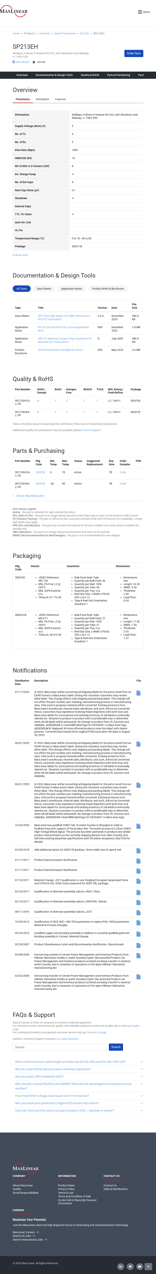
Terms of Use (65, 1192)
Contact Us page (96, 1032)
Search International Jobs (30, 1239)
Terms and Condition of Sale (74, 1196)
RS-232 (84, 33)
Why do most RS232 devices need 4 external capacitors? (79, 1069)
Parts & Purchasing (118, 75)
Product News (66, 1185)
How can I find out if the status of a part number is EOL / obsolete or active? (79, 1110)
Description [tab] (42, 99)
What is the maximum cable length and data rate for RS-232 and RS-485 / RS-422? (79, 1061)
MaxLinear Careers (26, 1232)
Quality (17, 1189)
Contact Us (110, 1185)
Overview (22, 75)
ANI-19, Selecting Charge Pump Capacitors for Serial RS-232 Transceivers (65, 340)
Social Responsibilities (25, 1192)
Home (16, 33)
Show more (20, 254)
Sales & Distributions (116, 1189)
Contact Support (91, 430)
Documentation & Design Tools (54, 75)
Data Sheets (21, 61)
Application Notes (71, 288)
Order (123, 472)
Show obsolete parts (30, 496)
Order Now (134, 53)
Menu (143, 12)
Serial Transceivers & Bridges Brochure (60, 349)
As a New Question (67, 1038)
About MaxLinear (23, 1185)
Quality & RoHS (90, 75)
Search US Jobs (24, 1235)
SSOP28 (40, 472)
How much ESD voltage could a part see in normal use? (79, 1095)
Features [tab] (60, 99)
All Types (21, 288)
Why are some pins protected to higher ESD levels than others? (79, 1103)
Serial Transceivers (65, 33)
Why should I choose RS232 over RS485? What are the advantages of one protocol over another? (79, 1086)
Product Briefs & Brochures (108, 288)
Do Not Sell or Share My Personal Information (77, 1202)
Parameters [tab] (23, 99)
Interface (44, 33)
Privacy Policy (66, 1189)
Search (116, 1047)
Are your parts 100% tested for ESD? (79, 1076)
